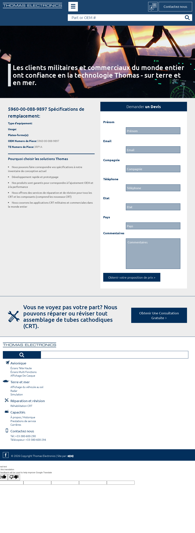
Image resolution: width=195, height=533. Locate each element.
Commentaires (113, 233)
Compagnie (111, 160)
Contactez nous (175, 6)
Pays (106, 217)
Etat (106, 198)
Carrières (15, 424)
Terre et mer (20, 382)
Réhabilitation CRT (21, 406)
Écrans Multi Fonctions (23, 372)
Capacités (17, 412)
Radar (13, 391)
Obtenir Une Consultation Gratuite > (159, 315)
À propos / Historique (22, 417)
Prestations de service (23, 421)
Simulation (16, 394)
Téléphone (110, 179)
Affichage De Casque (22, 375)
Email (107, 141)
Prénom (108, 122)
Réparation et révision (27, 401)
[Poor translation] (14, 477)
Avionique (18, 363)
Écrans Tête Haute (21, 368)
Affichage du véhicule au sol (26, 387)
